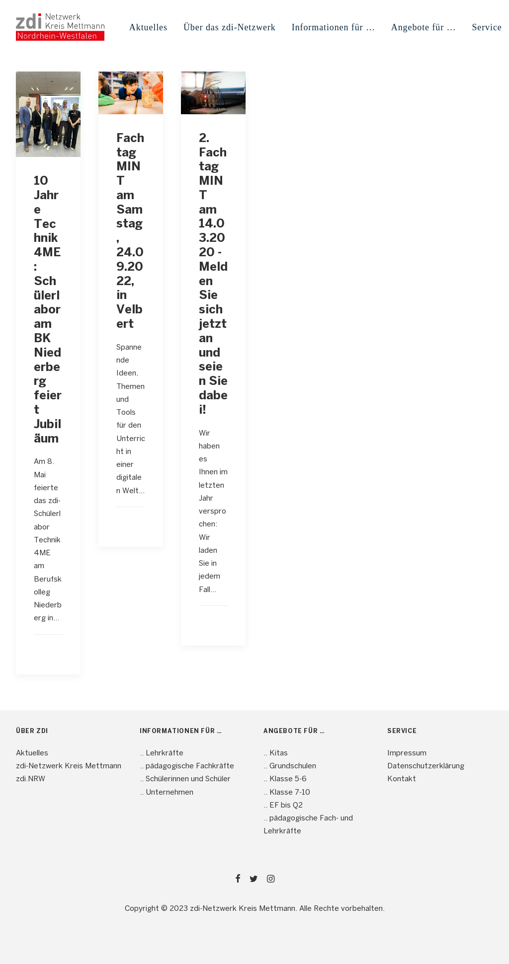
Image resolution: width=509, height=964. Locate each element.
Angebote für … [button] (423, 27)
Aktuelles (148, 27)
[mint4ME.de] (60, 27)
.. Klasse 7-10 (286, 792)
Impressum (406, 753)
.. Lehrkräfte (161, 753)
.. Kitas (275, 753)
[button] (48, 114)
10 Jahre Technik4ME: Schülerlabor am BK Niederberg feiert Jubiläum (48, 310)
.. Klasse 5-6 (285, 779)
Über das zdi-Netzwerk (229, 27)
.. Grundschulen (289, 766)
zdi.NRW (30, 779)
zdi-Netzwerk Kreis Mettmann (68, 766)
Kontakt (401, 779)
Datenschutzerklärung (425, 766)
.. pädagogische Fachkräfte (187, 766)
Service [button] (487, 27)
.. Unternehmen (166, 792)
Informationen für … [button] (333, 27)
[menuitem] (148, 27)
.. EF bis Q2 (283, 805)
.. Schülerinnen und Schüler (185, 779)
